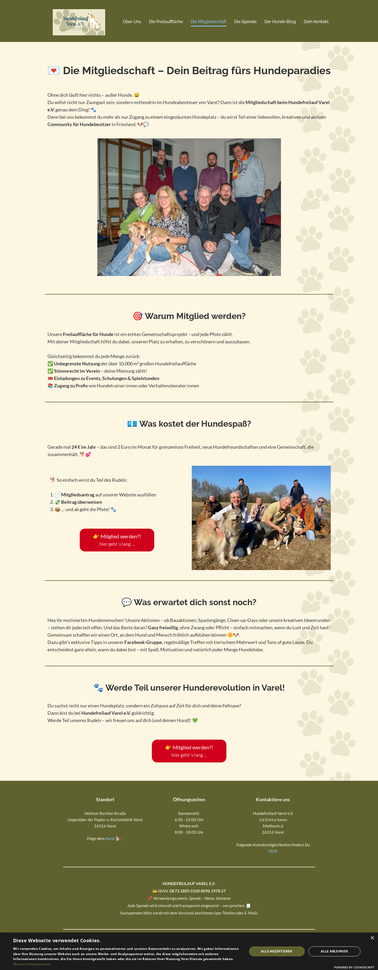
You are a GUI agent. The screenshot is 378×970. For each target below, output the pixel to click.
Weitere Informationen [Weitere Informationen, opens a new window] (32, 964)
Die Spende (245, 21)
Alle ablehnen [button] (334, 951)
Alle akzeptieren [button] (276, 951)
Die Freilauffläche (166, 21)
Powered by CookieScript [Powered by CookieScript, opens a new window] (354, 967)
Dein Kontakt (316, 21)
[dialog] (189, 951)
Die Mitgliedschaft (208, 21)
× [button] (372, 938)
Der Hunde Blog (280, 21)
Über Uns (132, 21)
